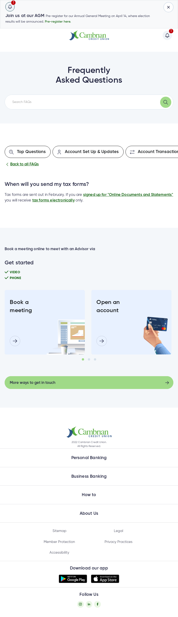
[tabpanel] (45, 322)
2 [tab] (89, 359)
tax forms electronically (53, 200)
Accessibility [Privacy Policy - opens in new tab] (59, 552)
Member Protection (59, 542)
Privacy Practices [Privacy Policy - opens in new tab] (118, 542)
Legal (118, 531)
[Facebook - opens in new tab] (97, 604)
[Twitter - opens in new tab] (89, 604)
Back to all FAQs (22, 164)
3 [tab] (95, 359)
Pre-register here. (58, 21)
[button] (89, 432)
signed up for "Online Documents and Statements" (128, 195)
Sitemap (59, 531)
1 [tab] (83, 359)
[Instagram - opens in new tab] (80, 604)
